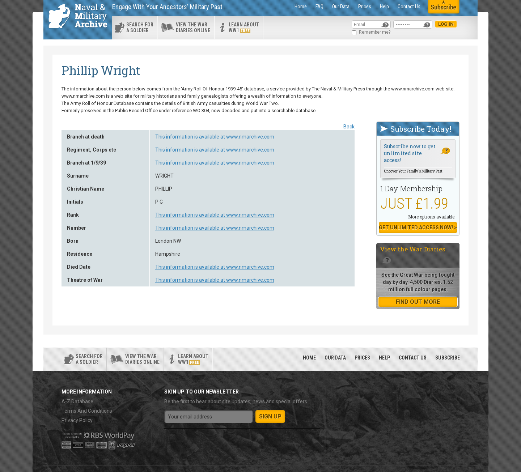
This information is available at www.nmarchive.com (214, 137)
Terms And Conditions (87, 411)
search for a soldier (139, 27)
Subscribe (447, 358)
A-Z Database (77, 401)
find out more (418, 301)
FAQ (319, 6)
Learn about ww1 (244, 27)
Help (384, 6)
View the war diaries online (193, 27)
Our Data (341, 6)
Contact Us (409, 6)
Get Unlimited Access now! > (418, 227)
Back (349, 126)
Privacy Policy (77, 420)
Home (301, 6)
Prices (364, 6)
